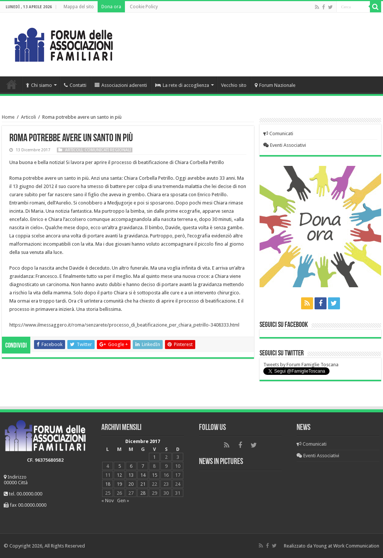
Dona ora (111, 6)
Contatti (75, 85)
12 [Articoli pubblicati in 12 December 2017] (119, 475)
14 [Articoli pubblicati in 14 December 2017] (142, 475)
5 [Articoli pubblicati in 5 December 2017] (119, 466)
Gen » (123, 500)
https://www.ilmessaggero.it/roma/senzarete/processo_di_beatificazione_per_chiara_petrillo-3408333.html (124, 325)
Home (11, 84)
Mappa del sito (79, 6)
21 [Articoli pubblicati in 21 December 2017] (142, 484)
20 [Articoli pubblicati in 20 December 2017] (131, 484)
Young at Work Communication (346, 546)
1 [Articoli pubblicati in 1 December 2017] (154, 457)
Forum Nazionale (275, 85)
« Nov (107, 500)
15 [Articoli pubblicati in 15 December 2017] (154, 475)
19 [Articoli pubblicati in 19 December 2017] (119, 484)
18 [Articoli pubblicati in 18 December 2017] (107, 484)
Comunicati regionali (108, 150)
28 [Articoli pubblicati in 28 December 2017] (142, 493)
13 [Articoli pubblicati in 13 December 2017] (131, 475)
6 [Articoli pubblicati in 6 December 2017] (131, 466)
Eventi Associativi (284, 145)
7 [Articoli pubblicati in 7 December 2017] (142, 466)
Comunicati (278, 133)
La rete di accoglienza (182, 85)
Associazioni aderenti (121, 85)
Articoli (28, 117)
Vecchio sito (233, 85)
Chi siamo (39, 85)
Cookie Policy (144, 6)
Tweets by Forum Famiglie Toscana (300, 364)
